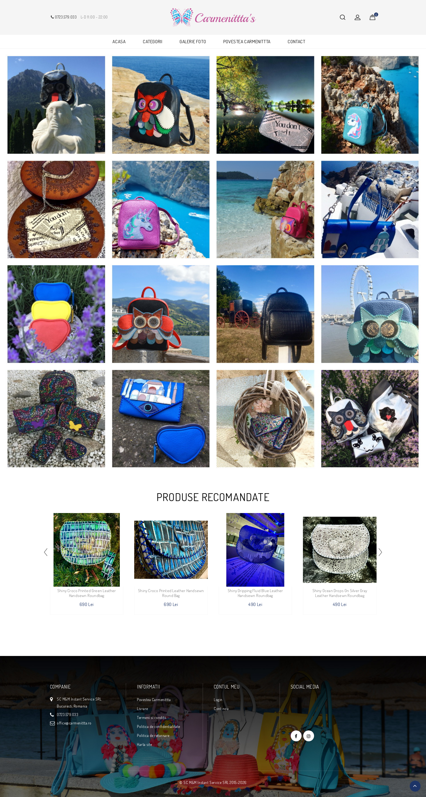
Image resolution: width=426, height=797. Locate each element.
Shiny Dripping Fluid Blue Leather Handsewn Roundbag (255, 593)
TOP (415, 786)
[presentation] (45, 552)
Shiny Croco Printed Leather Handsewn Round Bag (171, 593)
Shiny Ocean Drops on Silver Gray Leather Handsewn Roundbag (339, 593)
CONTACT (296, 41)
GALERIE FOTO (193, 41)
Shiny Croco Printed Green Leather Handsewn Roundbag (86, 593)
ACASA (119, 41)
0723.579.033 (63, 17)
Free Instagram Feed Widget (212, 736)
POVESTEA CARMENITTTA (247, 41)
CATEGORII (152, 41)
